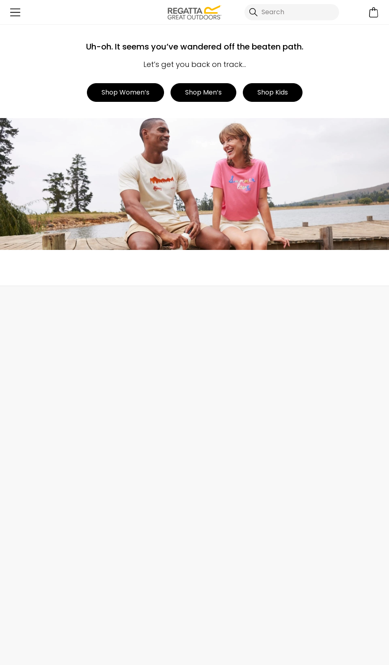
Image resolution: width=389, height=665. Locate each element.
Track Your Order (32, 390)
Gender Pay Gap (221, 429)
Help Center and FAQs (135, 377)
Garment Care (311, 468)
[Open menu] (15, 12)
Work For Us (212, 390)
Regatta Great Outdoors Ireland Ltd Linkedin (274, 608)
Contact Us (118, 364)
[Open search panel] (291, 12)
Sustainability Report (226, 403)
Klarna (299, 442)
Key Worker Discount (321, 416)
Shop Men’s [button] (203, 92)
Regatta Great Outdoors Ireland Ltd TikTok (241, 608)
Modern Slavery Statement (236, 468)
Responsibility (215, 442)
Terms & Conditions (218, 648)
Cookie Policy (355, 648)
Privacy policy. (112, 567)
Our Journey (213, 364)
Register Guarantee (319, 377)
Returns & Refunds (35, 377)
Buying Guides (311, 455)
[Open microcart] (374, 12)
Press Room (212, 416)
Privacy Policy (291, 648)
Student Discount (316, 403)
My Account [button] (101, 303)
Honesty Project (219, 455)
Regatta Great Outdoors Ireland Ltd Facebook (224, 608)
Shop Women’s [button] (125, 92)
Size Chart (304, 390)
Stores (204, 377)
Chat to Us (321, 303)
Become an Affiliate (319, 481)
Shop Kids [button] (272, 92)
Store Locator (212, 303)
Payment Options (316, 429)
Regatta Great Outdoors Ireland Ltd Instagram (258, 608)
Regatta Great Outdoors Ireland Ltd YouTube (291, 608)
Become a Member (319, 364)
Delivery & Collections (40, 364)
